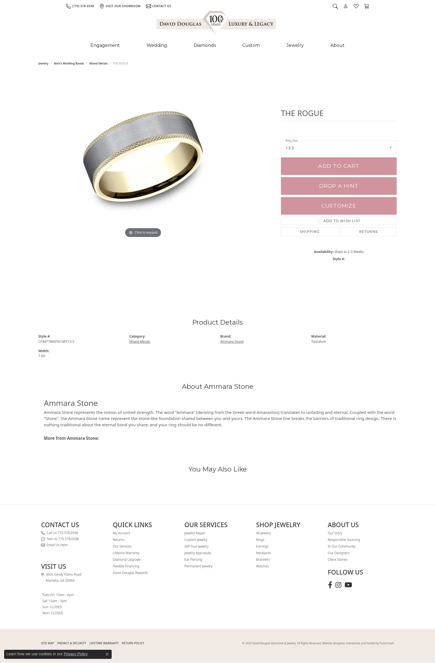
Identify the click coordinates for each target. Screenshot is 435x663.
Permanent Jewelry (198, 566)
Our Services (122, 546)
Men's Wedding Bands (69, 63)
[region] (143, 184)
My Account (121, 533)
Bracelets (263, 559)
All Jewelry (263, 533)
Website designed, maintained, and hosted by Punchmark (358, 643)
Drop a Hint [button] (338, 186)
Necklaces (263, 553)
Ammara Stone (232, 341)
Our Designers (339, 553)
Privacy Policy (75, 654)
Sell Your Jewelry (196, 546)
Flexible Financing (126, 566)
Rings (260, 539)
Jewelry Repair (194, 533)
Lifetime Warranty (126, 553)
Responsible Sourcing (344, 539)
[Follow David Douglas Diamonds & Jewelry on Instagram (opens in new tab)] (338, 585)
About (338, 45)
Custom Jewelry (195, 539)
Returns (368, 232)
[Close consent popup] (107, 654)
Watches (262, 566)
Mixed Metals (98, 63)
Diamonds (205, 45)
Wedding (157, 45)
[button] (335, 6)
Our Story (335, 533)
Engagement (105, 45)
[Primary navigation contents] (217, 45)
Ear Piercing (193, 559)
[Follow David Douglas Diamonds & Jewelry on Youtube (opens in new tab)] (348, 585)
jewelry (43, 63)
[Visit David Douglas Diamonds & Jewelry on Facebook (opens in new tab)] (330, 585)
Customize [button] (338, 206)
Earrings (262, 546)
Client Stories (337, 559)
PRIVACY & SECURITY (71, 643)
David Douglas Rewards (130, 572)
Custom (251, 45)
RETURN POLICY (133, 643)
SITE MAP (47, 643)
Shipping (310, 232)
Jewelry (295, 45)
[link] (80, 6)
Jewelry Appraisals (197, 553)
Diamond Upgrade (127, 559)
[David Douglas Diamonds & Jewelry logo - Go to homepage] (217, 24)
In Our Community (342, 546)
